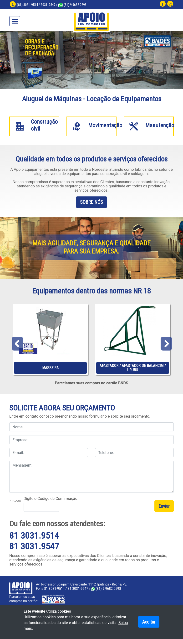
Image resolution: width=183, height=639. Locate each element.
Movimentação (105, 125)
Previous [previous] (17, 342)
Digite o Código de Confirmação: (51, 499)
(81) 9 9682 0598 (72, 5)
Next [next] (166, 342)
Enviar (164, 506)
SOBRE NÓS (91, 202)
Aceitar (148, 622)
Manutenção (159, 125)
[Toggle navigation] (14, 21)
